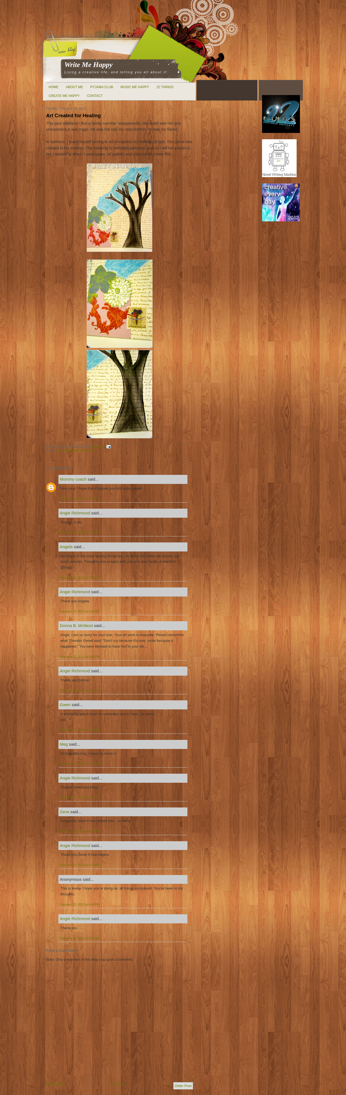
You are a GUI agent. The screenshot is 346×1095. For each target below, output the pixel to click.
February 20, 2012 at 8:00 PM (80, 611)
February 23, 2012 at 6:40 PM (80, 904)
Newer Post (55, 1084)
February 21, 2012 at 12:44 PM (80, 763)
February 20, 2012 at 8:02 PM (80, 656)
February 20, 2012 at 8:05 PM (80, 690)
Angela (66, 546)
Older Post (183, 1086)
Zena (64, 811)
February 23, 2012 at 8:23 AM (79, 864)
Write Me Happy (88, 65)
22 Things (164, 87)
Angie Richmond (75, 513)
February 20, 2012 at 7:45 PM (80, 532)
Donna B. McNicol (76, 625)
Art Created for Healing (73, 115)
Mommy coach (73, 479)
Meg (64, 744)
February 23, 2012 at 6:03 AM (79, 831)
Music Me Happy (134, 87)
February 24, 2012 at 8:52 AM (79, 938)
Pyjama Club (101, 87)
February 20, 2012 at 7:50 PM (80, 577)
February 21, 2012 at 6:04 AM (79, 729)
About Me (74, 87)
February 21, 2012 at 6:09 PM (80, 797)
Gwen (65, 704)
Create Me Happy (64, 96)
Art (60, 450)
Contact (95, 96)
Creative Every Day (78, 450)
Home (53, 87)
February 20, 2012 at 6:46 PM (80, 498)
